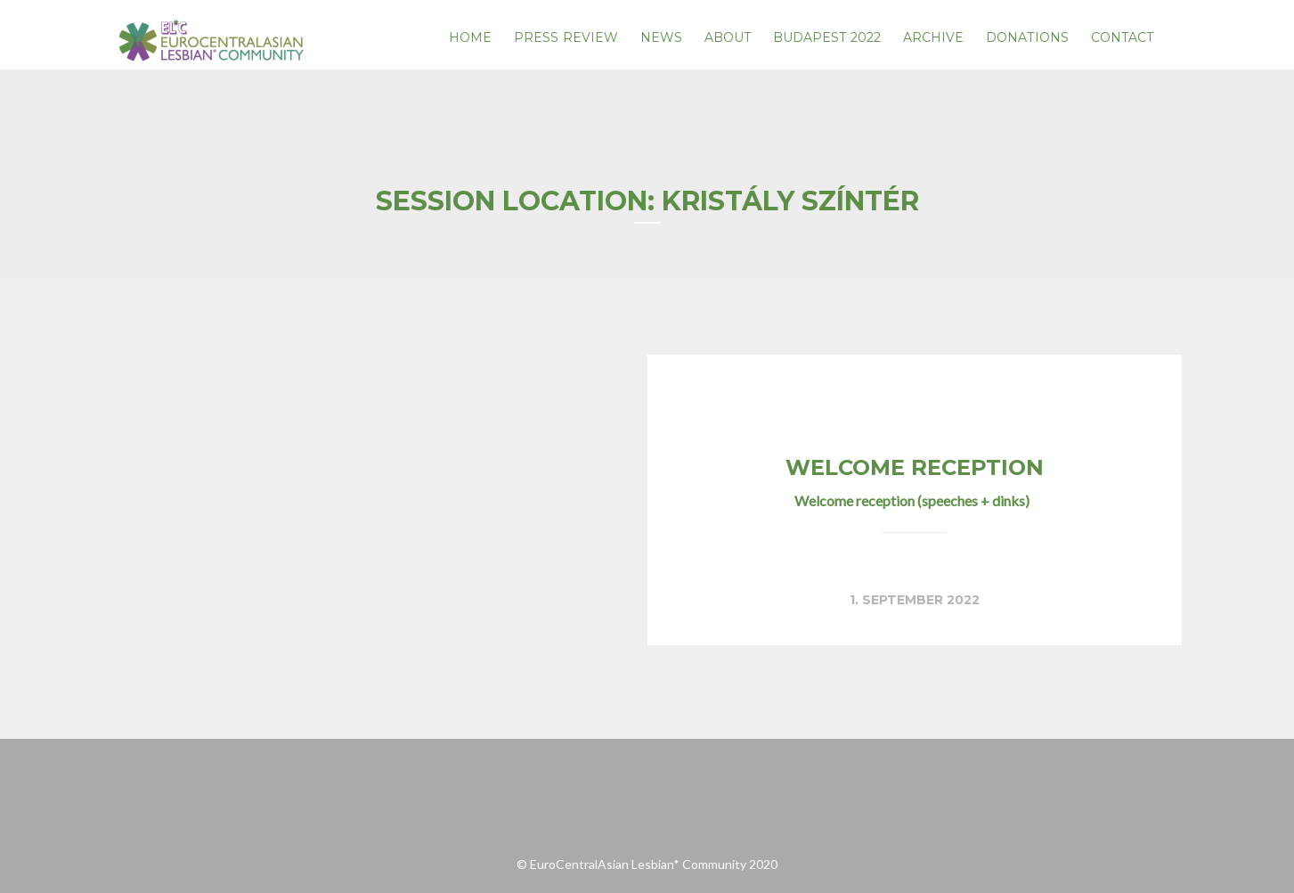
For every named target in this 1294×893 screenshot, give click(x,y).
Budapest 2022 (827, 37)
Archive (933, 37)
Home (470, 37)
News (661, 37)
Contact (1122, 37)
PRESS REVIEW (566, 37)
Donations (1027, 37)
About (728, 37)
